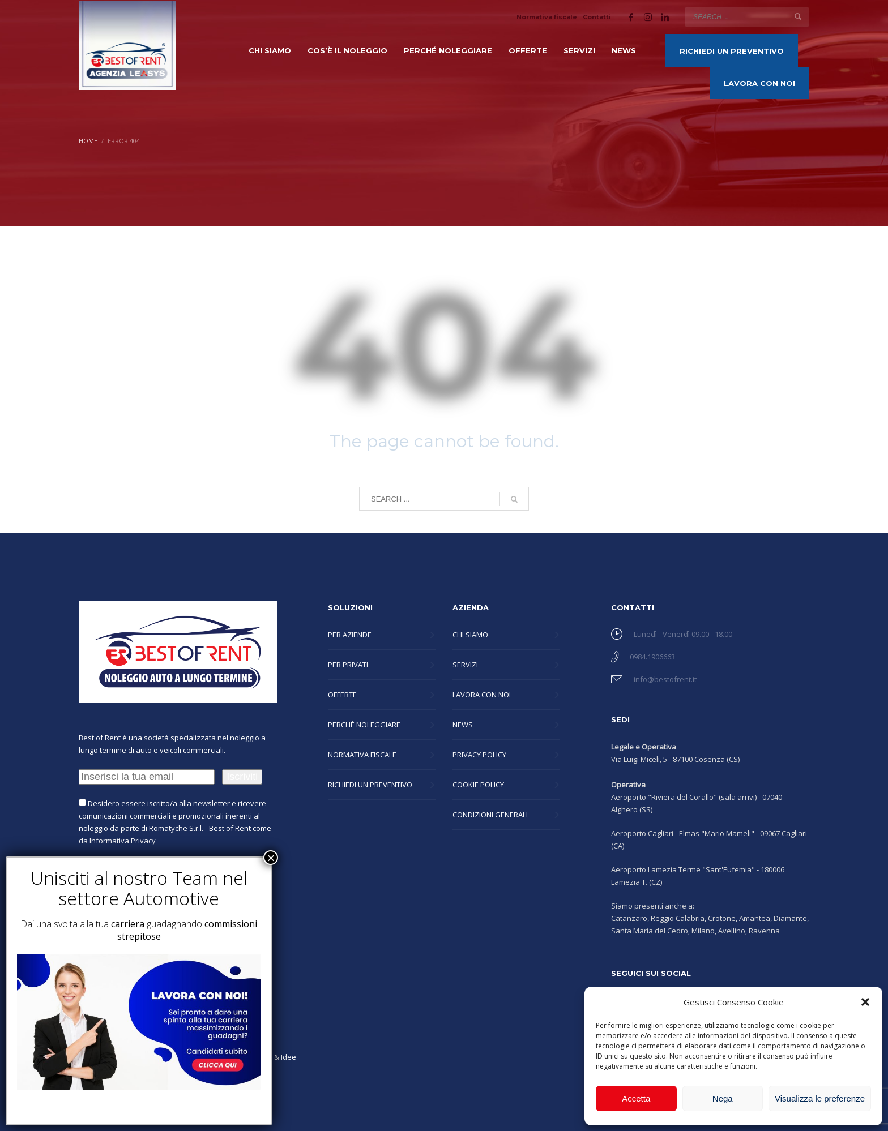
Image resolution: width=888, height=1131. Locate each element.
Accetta (636, 1098)
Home (88, 140)
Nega (722, 1098)
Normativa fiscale (546, 17)
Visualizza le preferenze (820, 1098)
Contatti (597, 17)
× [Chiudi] (271, 857)
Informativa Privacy (122, 841)
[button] (865, 1002)
